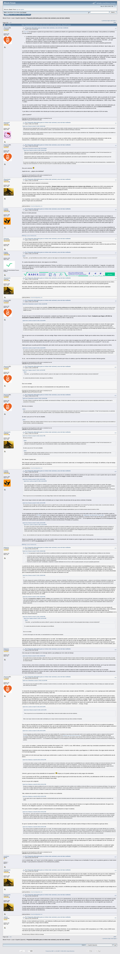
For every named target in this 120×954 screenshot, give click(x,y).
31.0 (21, 12)
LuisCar (6, 209)
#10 (115, 367)
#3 (115, 145)
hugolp (6, 252)
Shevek (6, 28)
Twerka (6, 917)
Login (19, 14)
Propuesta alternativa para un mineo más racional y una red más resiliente (48, 18)
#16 (115, 677)
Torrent (24, 12)
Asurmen (6, 238)
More (28, 14)
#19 (115, 895)
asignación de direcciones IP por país (94, 515)
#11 (115, 395)
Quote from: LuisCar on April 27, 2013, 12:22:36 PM (34, 320)
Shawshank (7, 179)
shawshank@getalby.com (36, 206)
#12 (115, 432)
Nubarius (6, 547)
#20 (115, 917)
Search (15, 14)
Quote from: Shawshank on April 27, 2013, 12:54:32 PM (35, 398)
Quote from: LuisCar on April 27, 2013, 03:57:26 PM (34, 706)
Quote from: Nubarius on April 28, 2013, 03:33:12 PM (34, 759)
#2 (115, 123)
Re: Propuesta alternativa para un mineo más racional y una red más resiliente (48, 122)
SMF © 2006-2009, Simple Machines (66, 951)
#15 (115, 649)
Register (24, 14)
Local (13, 18)
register (22, 9)
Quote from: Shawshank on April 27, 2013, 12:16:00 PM (35, 304)
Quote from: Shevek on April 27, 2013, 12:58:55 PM (34, 616)
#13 (115, 471)
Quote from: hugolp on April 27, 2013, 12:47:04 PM (34, 370)
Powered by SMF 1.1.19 (51, 951)
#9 (115, 301)
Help (11, 14)
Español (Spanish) (21, 18)
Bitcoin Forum (6, 18)
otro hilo (26, 31)
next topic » (113, 20)
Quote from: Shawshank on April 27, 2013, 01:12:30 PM (35, 680)
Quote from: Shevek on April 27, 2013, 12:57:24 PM (34, 479)
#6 (115, 239)
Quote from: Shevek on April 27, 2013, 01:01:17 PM (34, 435)
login (17, 9)
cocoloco (6, 856)
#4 (115, 180)
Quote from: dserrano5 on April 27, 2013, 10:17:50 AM (34, 148)
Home (7, 14)
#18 (115, 870)
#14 (115, 548)
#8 (115, 278)
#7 (115, 253)
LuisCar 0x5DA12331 (29, 235)
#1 (115, 28)
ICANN (39, 515)
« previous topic (105, 20)
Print (115, 22)
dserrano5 (7, 122)
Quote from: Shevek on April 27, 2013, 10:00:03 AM (34, 126)
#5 (115, 209)
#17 (115, 857)
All (10, 22)
